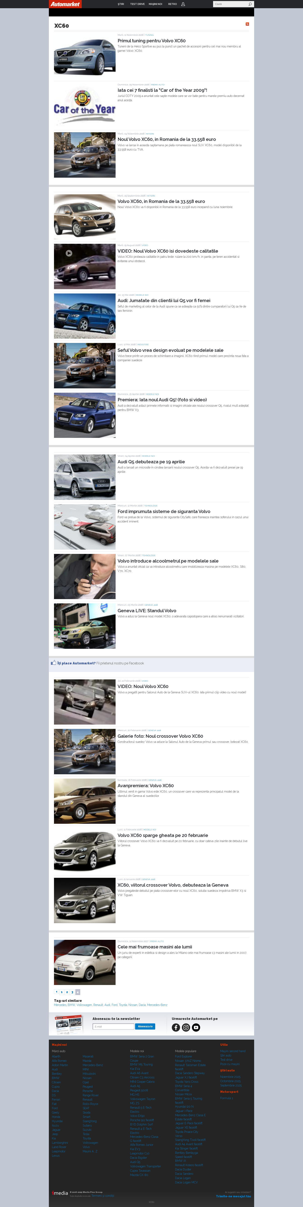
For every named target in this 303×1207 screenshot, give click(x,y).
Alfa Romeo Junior (141, 1144)
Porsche (88, 1091)
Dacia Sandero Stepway (190, 1073)
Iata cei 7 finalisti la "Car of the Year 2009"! (162, 90)
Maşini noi (59, 1044)
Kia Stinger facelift (186, 1148)
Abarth (56, 1056)
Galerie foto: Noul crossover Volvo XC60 (160, 736)
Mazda (87, 1060)
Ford (114, 1005)
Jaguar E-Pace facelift (188, 1123)
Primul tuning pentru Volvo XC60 (152, 40)
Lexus (56, 1155)
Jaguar (56, 1129)
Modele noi (142, 295)
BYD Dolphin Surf (141, 1124)
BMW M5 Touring (141, 1064)
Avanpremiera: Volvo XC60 (146, 785)
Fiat (54, 1104)
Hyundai (57, 1121)
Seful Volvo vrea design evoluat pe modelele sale (171, 350)
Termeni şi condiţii (102, 1195)
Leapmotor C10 (139, 1153)
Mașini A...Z (90, 1151)
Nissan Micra (183, 1094)
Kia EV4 (135, 1068)
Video (145, 245)
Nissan (133, 1005)
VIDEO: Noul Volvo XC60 (143, 686)
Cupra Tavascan (140, 1170)
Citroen (56, 1082)
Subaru (87, 1125)
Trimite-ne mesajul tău (233, 1196)
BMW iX (180, 1160)
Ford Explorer (183, 1056)
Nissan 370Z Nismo (188, 1060)
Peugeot (88, 1086)
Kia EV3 (135, 1149)
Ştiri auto (225, 1055)
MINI (86, 1069)
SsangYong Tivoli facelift (190, 1139)
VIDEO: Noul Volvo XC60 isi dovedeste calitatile (168, 251)
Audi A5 (135, 1086)
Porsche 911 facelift (142, 1120)
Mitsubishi (89, 1073)
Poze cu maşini (230, 1064)
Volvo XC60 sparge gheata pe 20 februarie (163, 835)
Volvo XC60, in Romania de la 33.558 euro (161, 201)
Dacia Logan (183, 1178)
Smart (86, 1116)
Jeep (55, 1134)
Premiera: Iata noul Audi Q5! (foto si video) (162, 399)
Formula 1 (226, 1098)
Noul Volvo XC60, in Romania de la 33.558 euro (167, 139)
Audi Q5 (135, 1162)
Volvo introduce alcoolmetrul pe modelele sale (168, 561)
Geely (55, 1112)
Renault (98, 1005)
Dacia (142, 1005)
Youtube (196, 1027)
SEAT (86, 1108)
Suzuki (87, 1129)
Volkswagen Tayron (142, 1099)
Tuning (149, 35)
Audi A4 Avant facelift (188, 1144)
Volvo (86, 1147)
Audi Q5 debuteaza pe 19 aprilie (151, 461)
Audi (107, 1005)
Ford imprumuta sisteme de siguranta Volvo (164, 511)
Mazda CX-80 (139, 1175)
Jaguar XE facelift (186, 1127)
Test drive (226, 1059)
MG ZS (134, 1103)
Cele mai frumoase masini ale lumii (155, 946)
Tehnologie (150, 506)
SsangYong (90, 1121)
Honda (56, 1116)
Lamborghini (60, 1142)
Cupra (56, 1086)
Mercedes (60, 1005)
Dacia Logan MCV (186, 1182)
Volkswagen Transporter (145, 1166)
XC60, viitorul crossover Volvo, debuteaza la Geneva (173, 885)
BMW (71, 1005)
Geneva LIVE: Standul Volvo (147, 610)
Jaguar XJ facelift (186, 1077)
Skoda (86, 1112)
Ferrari (56, 1099)
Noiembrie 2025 (230, 1076)
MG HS (134, 1094)
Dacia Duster (183, 1169)
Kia (54, 1138)
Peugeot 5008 (139, 1090)
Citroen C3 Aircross (142, 1077)
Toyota (123, 1005)
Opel (86, 1082)
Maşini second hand (233, 1051)
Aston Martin (60, 1065)
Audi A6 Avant (139, 1073)
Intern (150, 134)
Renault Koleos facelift (189, 1165)
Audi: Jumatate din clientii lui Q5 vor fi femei (164, 300)
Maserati (88, 1056)
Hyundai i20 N (184, 1106)
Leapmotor (58, 1151)
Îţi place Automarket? (76, 663)
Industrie (143, 344)
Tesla (86, 1134)
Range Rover (91, 1095)
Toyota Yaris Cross (186, 1081)
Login (183, 4)
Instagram (186, 1027)
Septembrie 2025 (231, 1085)
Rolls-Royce (90, 1104)
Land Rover (59, 1147)
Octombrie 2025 (230, 1081)
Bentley (57, 1073)
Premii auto (157, 85)
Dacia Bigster (138, 1157)
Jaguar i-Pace (183, 1111)
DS (54, 1095)
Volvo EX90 (137, 1115)
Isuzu (55, 1125)
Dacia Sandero (184, 1173)
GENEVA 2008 (151, 605)
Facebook (176, 1027)
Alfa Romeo (59, 1060)
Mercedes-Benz (157, 1005)
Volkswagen (84, 1005)
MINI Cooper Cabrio (142, 1081)
